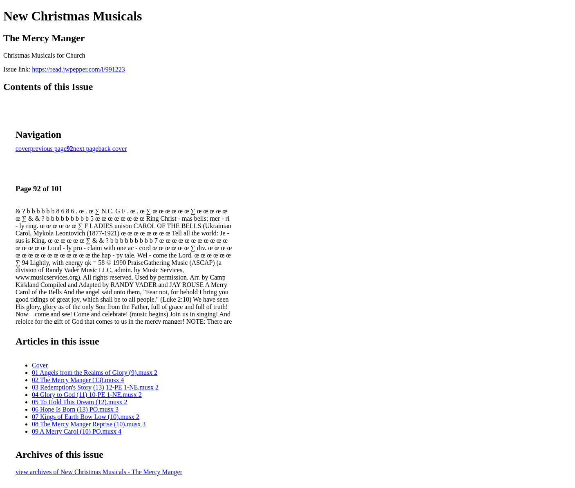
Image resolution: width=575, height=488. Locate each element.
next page (85, 148)
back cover (112, 148)
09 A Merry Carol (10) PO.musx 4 (76, 431)
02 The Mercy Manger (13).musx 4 (78, 379)
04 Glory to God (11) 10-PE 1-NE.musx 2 (87, 394)
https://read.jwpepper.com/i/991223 (78, 69)
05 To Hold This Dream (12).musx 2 (79, 401)
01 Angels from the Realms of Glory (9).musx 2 (94, 372)
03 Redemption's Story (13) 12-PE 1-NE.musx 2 (95, 387)
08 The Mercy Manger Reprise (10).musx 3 (88, 424)
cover (23, 148)
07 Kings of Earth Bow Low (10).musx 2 (85, 416)
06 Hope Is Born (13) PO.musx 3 (75, 409)
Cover (40, 365)
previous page (48, 148)
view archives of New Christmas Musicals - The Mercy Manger (99, 471)
